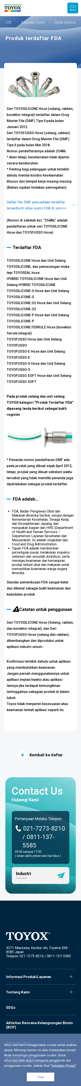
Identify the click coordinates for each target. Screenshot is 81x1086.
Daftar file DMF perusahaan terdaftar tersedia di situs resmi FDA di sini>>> (37, 205)
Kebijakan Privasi (63, 1066)
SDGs (10, 1007)
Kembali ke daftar (40, 755)
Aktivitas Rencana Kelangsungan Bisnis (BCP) (39, 1025)
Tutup (40, 1077)
